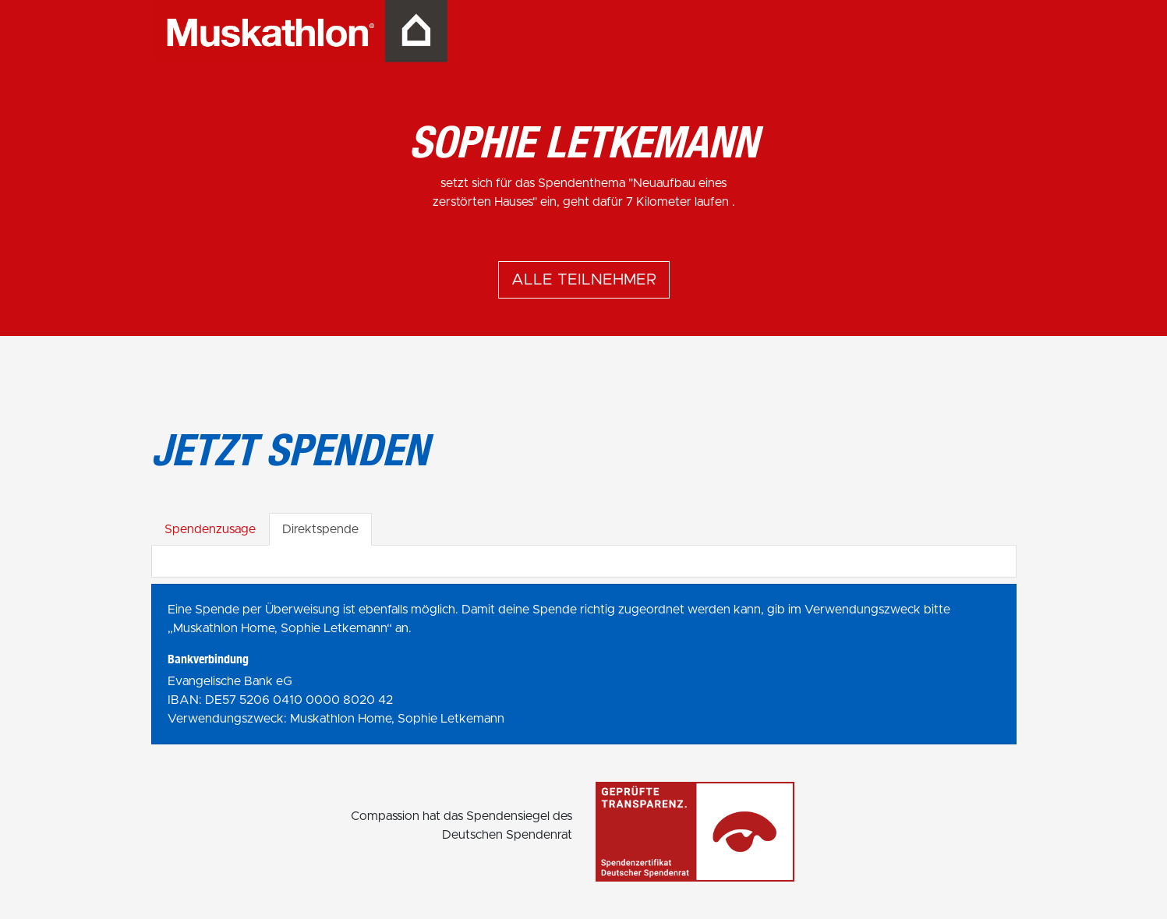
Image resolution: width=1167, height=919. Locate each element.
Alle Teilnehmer (583, 280)
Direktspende (320, 529)
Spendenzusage (210, 529)
